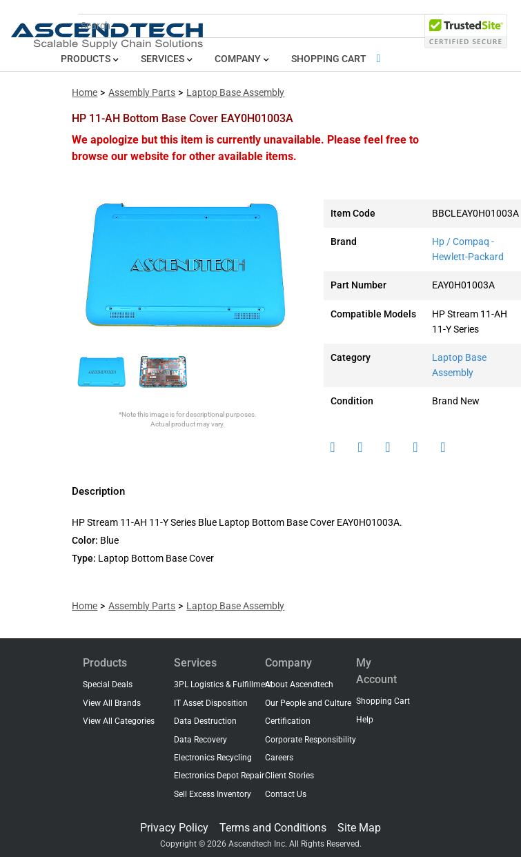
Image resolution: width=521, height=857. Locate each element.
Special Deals (107, 684)
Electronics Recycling (213, 757)
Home (84, 93)
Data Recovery (200, 740)
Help (364, 720)
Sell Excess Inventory (212, 794)
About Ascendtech (299, 684)
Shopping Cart (338, 59)
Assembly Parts (141, 93)
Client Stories (289, 775)
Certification (288, 721)
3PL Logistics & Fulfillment (223, 684)
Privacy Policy (174, 827)
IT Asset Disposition (211, 703)
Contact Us (285, 794)
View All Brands (112, 703)
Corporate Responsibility (310, 740)
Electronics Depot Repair (219, 775)
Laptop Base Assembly (235, 93)
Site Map (359, 827)
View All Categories (119, 721)
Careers (279, 757)
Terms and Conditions (272, 827)
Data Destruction (205, 721)
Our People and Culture (308, 703)
